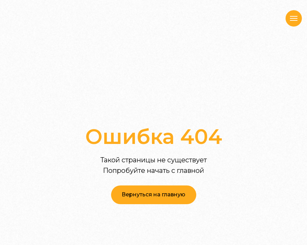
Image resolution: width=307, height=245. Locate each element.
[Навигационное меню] (293, 18)
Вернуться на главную (153, 194)
